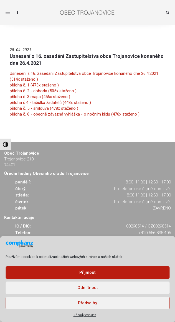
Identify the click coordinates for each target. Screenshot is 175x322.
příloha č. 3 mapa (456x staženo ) (40, 96)
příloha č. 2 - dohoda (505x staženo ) (43, 90)
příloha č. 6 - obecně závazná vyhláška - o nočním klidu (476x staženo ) (75, 114)
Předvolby (87, 302)
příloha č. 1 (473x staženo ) (34, 85)
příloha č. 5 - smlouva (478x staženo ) (44, 108)
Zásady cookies (84, 315)
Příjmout (87, 272)
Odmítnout (87, 287)
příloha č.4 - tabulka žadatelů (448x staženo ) (50, 102)
